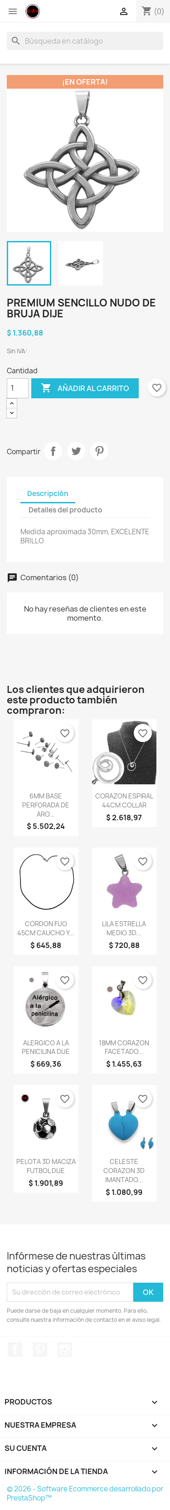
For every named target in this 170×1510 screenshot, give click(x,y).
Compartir (53, 451)
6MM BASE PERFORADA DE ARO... (45, 805)
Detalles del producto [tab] (65, 510)
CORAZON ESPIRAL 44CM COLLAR (124, 800)
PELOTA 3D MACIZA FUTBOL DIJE (46, 1166)
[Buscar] (85, 41)
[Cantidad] (18, 388)
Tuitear (76, 451)
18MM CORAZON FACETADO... (124, 1047)
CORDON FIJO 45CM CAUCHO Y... (45, 928)
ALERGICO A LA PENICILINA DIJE (46, 1047)
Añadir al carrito (85, 388)
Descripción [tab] (47, 493)
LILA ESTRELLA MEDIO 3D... (124, 928)
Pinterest (99, 451)
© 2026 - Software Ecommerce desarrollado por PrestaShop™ (85, 1493)
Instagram (65, 1349)
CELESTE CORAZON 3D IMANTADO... (124, 1170)
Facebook (15, 1349)
